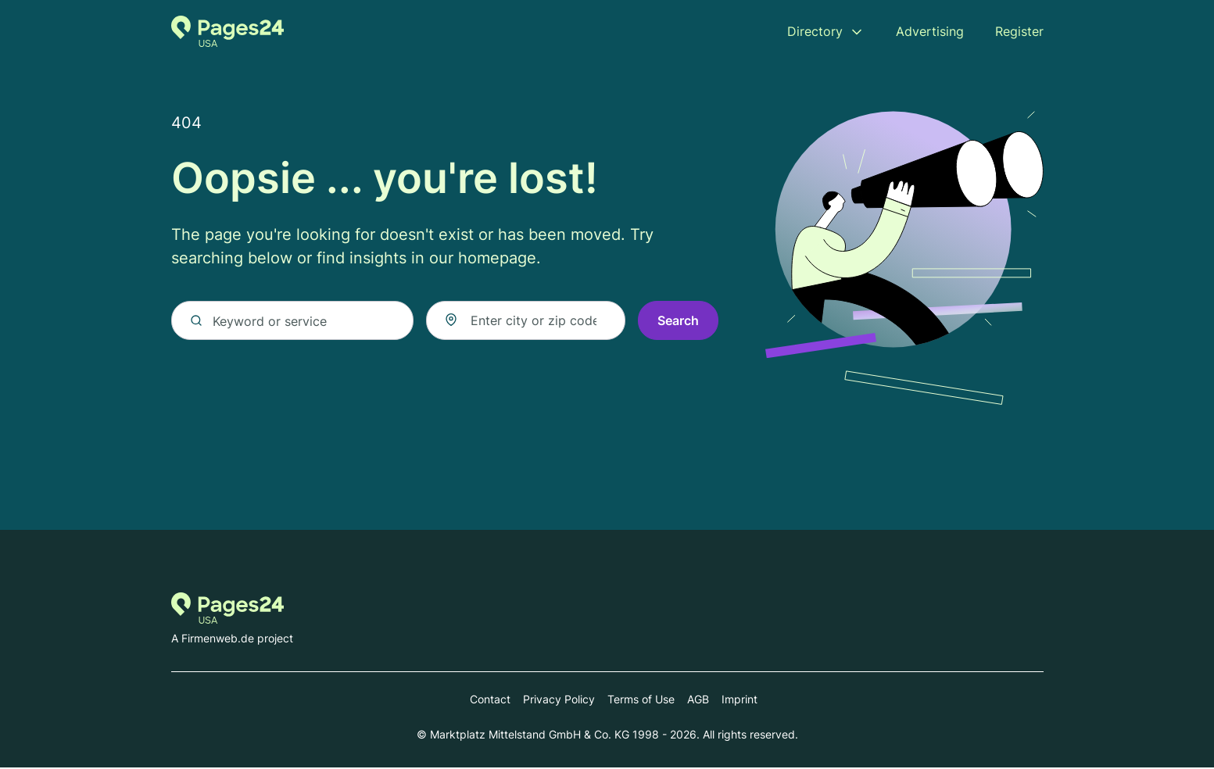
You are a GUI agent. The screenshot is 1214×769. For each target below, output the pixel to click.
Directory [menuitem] (815, 31)
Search (678, 322)
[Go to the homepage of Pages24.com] (228, 31)
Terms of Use (641, 700)
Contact (490, 700)
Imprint (739, 700)
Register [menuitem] (1019, 31)
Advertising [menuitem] (930, 31)
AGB (698, 700)
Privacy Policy (559, 700)
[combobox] (525, 322)
